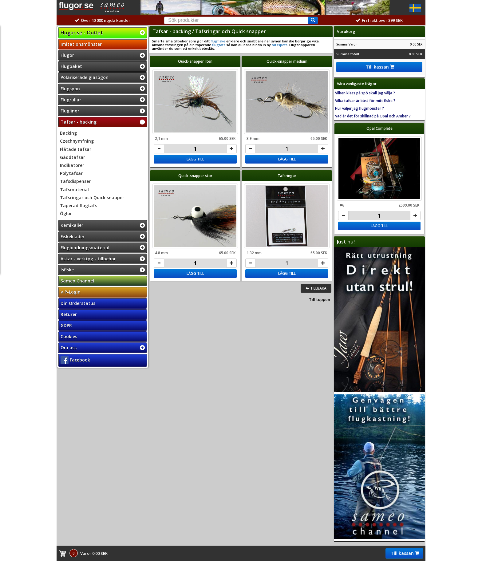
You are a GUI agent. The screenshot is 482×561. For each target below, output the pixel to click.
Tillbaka (316, 288)
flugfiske (218, 41)
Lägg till (195, 159)
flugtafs (218, 44)
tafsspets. (279, 44)
